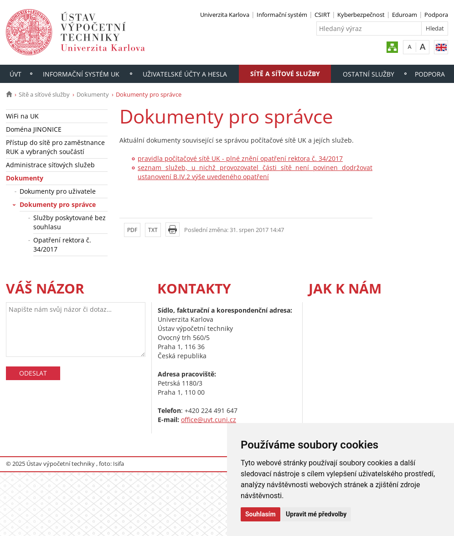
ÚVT (15, 74)
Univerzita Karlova (224, 14)
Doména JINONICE (34, 129)
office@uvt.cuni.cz (208, 419)
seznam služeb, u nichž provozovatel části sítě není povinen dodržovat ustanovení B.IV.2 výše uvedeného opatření (255, 172)
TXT (153, 230)
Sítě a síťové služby (285, 73)
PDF (132, 230)
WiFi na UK (22, 116)
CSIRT (322, 14)
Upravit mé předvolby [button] (316, 514)
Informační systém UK (81, 74)
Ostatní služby (368, 74)
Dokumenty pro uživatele (58, 191)
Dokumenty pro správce (58, 204)
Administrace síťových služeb (50, 164)
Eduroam (404, 14)
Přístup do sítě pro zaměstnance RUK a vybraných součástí (55, 147)
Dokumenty (93, 94)
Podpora (436, 14)
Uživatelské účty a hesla (185, 74)
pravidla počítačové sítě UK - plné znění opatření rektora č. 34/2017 (240, 158)
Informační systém (282, 14)
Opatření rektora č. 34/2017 (62, 244)
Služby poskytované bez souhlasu (69, 222)
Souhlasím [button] (260, 514)
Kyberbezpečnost (361, 14)
